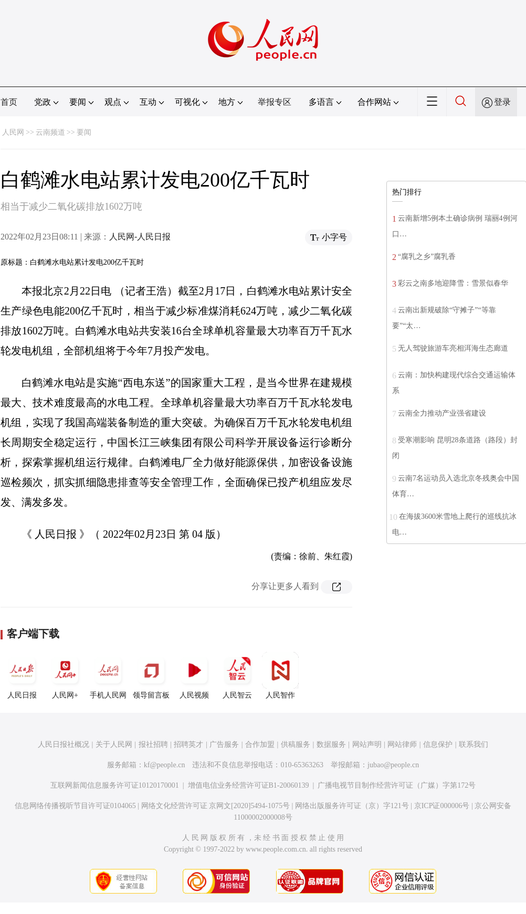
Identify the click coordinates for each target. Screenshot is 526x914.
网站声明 (367, 744)
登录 (502, 101)
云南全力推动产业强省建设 (442, 413)
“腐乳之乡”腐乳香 (427, 256)
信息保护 (438, 744)
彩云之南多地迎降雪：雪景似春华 (453, 283)
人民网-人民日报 (140, 236)
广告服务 (224, 744)
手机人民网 (108, 675)
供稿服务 (295, 744)
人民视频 (194, 675)
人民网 (13, 132)
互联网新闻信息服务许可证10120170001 (114, 785)
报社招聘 (153, 744)
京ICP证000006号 (442, 806)
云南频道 (50, 132)
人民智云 (237, 675)
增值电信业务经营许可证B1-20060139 (248, 785)
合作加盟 (260, 744)
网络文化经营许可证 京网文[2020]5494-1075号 (215, 806)
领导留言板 (151, 675)
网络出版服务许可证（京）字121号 (352, 806)
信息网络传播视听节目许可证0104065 (75, 806)
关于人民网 (114, 744)
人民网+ (65, 675)
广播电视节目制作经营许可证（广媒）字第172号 (397, 785)
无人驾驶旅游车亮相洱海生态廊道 (453, 348)
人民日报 (22, 675)
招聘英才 (188, 744)
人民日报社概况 (63, 744)
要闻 (84, 132)
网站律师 (402, 744)
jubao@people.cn (393, 765)
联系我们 (473, 744)
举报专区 (274, 101)
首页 (9, 101)
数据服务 (331, 744)
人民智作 (280, 675)
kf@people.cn (164, 765)
